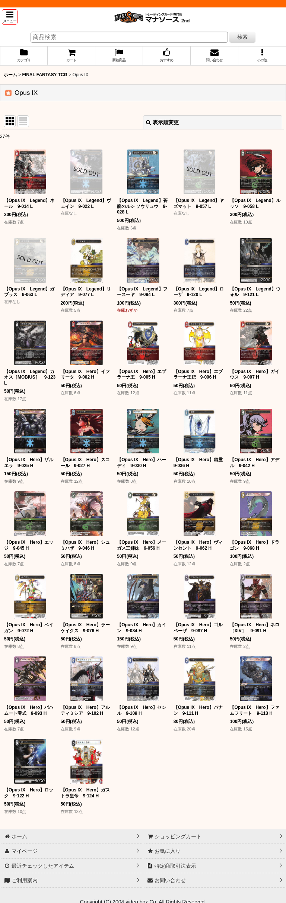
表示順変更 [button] (162, 122)
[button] (10, 17)
